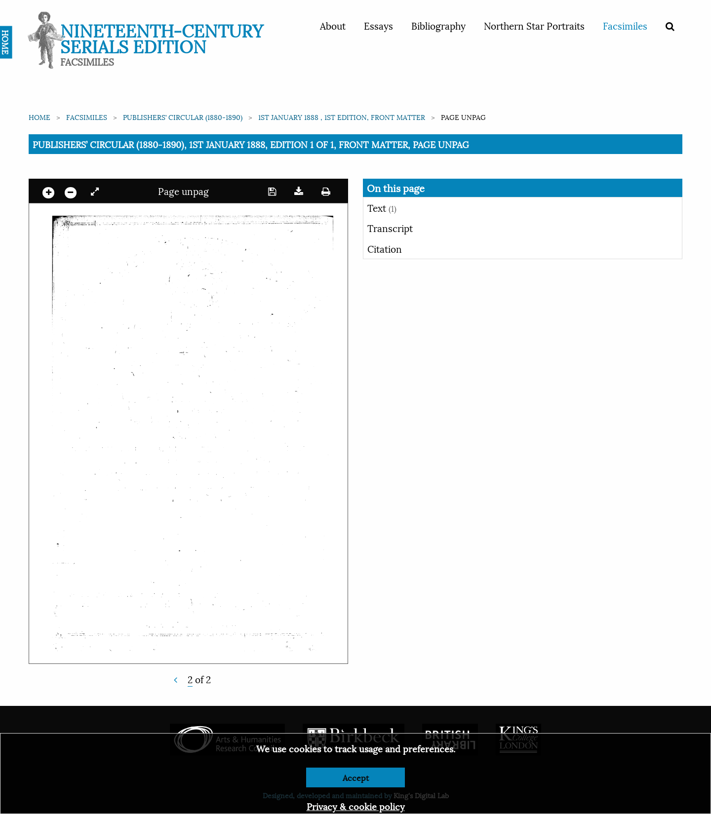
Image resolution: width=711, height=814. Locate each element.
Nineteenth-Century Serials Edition (161, 37)
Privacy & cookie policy (356, 806)
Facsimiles (625, 25)
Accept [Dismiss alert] (356, 777)
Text (381, 207)
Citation (384, 248)
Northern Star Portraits (534, 25)
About (333, 25)
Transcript (390, 227)
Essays (378, 25)
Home (39, 117)
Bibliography (438, 25)
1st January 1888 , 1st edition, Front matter (341, 117)
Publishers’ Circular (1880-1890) (182, 117)
